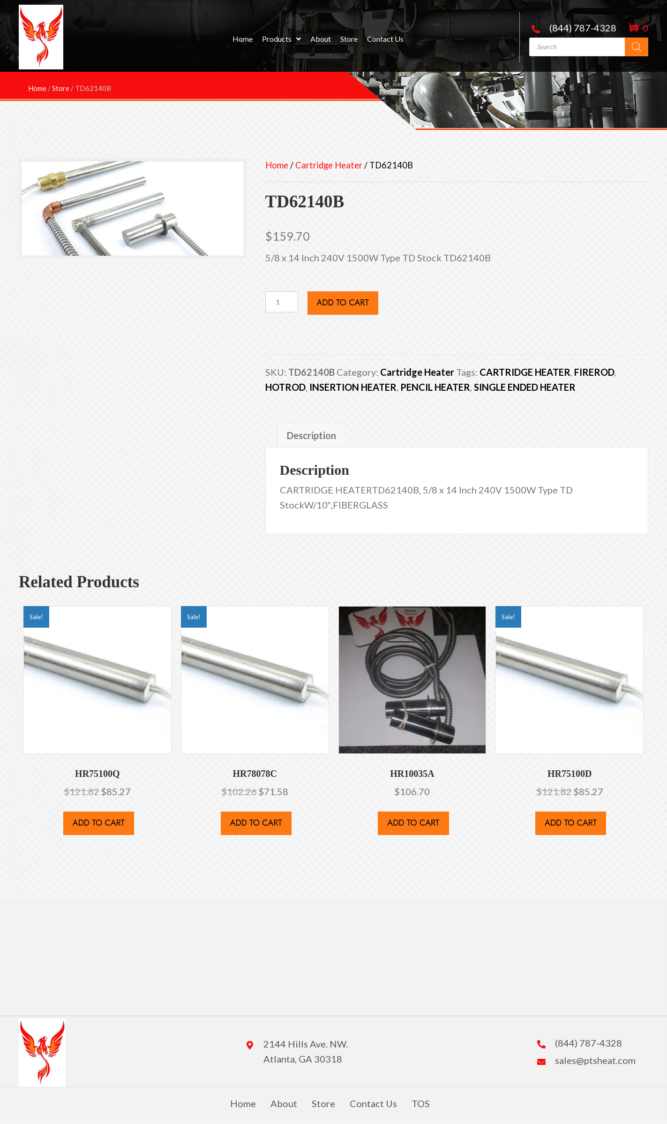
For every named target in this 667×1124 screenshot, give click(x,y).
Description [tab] (311, 435)
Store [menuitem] (323, 1103)
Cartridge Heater (328, 165)
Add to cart (343, 302)
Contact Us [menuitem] (373, 1103)
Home (276, 165)
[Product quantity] (281, 301)
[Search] (636, 47)
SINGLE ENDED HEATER (525, 387)
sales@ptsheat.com (595, 1060)
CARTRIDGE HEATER (525, 372)
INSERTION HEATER (353, 387)
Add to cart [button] (99, 823)
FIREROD (594, 372)
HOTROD (285, 387)
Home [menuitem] (243, 1103)
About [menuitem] (283, 1103)
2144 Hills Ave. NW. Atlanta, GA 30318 (305, 1051)
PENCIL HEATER (435, 387)
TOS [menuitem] (421, 1103)
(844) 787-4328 (582, 27)
